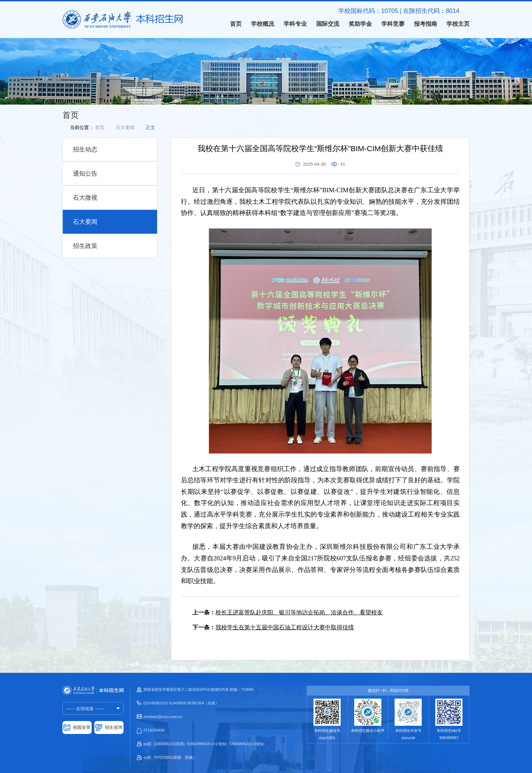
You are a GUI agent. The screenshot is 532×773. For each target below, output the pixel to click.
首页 (99, 127)
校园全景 (82, 727)
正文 (150, 127)
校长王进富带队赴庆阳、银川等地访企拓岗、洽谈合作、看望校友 (299, 612)
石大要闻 (125, 127)
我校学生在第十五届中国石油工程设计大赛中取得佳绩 (284, 627)
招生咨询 (113, 727)
